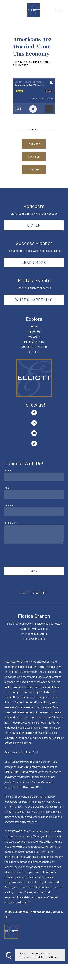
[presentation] (31, 555)
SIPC (16, 771)
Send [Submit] (34, 571)
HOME (34, 326)
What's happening (34, 299)
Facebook (34, 144)
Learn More (34, 262)
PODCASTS (34, 336)
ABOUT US (34, 331)
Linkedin (34, 169)
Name (8, 470)
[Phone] (34, 511)
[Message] (34, 534)
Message (11, 523)
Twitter (34, 157)
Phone (9, 505)
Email (8, 488)
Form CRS (32, 752)
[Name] (34, 477)
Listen (34, 225)
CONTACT (34, 351)
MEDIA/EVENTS (34, 341)
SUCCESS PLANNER (34, 346)
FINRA (8, 771)
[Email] (34, 494)
